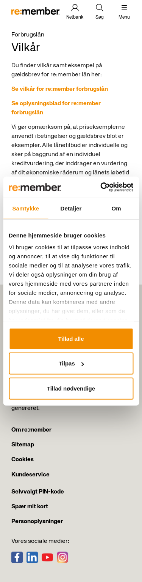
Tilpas (71, 363)
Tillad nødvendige (71, 388)
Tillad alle (71, 338)
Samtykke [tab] (25, 208)
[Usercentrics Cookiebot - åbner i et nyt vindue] (101, 187)
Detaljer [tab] (71, 208)
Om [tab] (116, 208)
